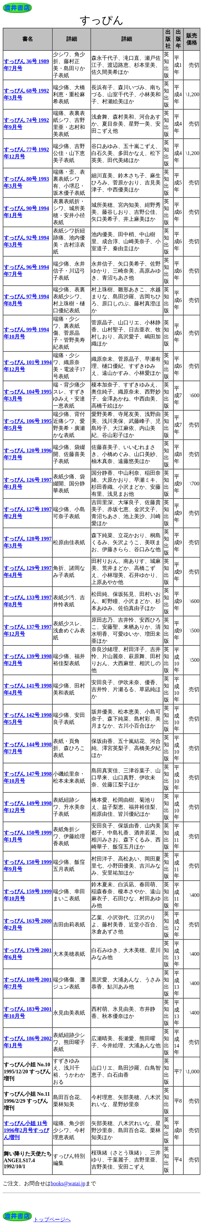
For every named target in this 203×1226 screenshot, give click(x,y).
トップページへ (52, 1219)
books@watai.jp (68, 1183)
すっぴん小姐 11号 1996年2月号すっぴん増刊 (26, 1130)
